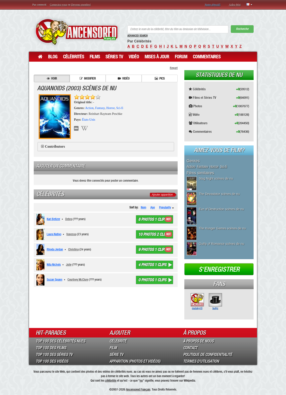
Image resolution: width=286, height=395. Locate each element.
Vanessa (71, 234)
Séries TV (114, 57)
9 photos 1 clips (152, 249)
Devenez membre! (81, 4)
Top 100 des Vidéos (52, 361)
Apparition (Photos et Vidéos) (134, 361)
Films (95, 57)
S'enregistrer (219, 269)
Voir (52, 78)
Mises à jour (157, 57)
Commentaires (207, 57)
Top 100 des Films (51, 347)
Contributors (55, 146)
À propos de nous (198, 341)
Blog (52, 57)
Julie (69, 264)
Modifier (88, 78)
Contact (190, 347)
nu (141, 380)
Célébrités (73, 57)
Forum (181, 57)
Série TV (116, 354)
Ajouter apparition (162, 194)
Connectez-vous (58, 4)
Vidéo (134, 57)
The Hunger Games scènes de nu (222, 228)
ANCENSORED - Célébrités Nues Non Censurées (76, 32)
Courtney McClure (77, 279)
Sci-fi (119, 108)
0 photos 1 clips (152, 279)
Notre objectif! (213, 4)
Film (113, 347)
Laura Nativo (54, 234)
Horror (110, 108)
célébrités (110, 380)
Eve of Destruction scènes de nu (221, 209)
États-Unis (88, 119)
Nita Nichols (54, 264)
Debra (68, 219)
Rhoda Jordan (55, 249)
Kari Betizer (53, 219)
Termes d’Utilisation (201, 361)
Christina (73, 249)
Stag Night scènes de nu (216, 178)
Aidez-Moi (235, 4)
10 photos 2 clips (153, 234)
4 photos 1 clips (152, 264)
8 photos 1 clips (152, 219)
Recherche (242, 29)
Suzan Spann (54, 279)
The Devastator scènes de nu (219, 194)
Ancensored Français (138, 389)
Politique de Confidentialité (207, 354)
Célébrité (117, 341)
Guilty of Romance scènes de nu (221, 244)
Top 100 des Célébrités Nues (60, 341)
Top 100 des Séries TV (54, 354)
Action (89, 108)
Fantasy (100, 108)
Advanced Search (137, 35)
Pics (160, 78)
